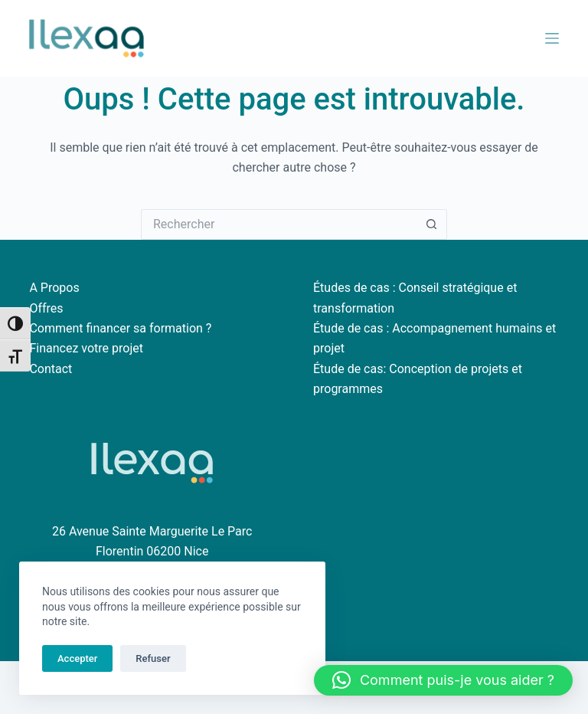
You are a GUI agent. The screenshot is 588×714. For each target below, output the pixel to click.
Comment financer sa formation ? (120, 328)
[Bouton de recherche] (431, 224)
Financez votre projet (86, 348)
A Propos (54, 287)
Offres (46, 308)
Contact (50, 369)
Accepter (77, 658)
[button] (443, 680)
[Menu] (552, 38)
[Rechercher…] (278, 224)
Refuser (153, 658)
